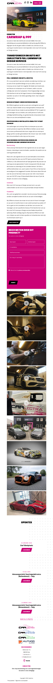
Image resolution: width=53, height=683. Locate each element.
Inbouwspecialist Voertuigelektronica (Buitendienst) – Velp (26, 575)
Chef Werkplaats (26, 545)
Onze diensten (13, 222)
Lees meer (26, 550)
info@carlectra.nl (27, 657)
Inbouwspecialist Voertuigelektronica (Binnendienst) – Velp (26, 606)
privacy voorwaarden (27, 270)
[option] (26, 19)
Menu (37, 3)
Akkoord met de (23, 270)
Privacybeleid (11, 681)
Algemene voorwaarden (22, 681)
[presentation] (23, 275)
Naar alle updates (26, 619)
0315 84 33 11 (27, 654)
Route (28, 660)
